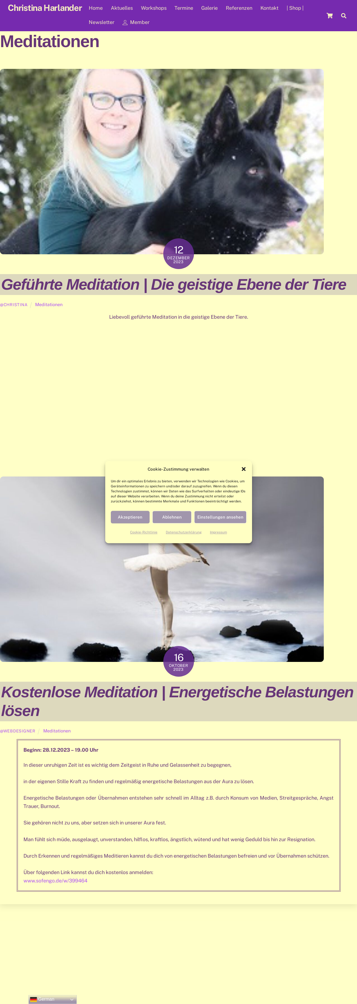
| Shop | (295, 8)
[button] (243, 469)
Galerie (209, 8)
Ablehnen (172, 517)
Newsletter (101, 22)
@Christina (13, 304)
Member (136, 22)
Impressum (218, 532)
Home (96, 8)
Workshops (154, 8)
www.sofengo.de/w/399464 (55, 881)
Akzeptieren (130, 517)
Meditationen (49, 304)
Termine (183, 8)
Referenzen (239, 8)
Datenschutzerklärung (184, 532)
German (42, 999)
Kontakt (269, 8)
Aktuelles (122, 8)
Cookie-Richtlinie (143, 532)
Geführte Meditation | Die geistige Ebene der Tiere (173, 284)
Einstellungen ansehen (220, 517)
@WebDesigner (17, 731)
